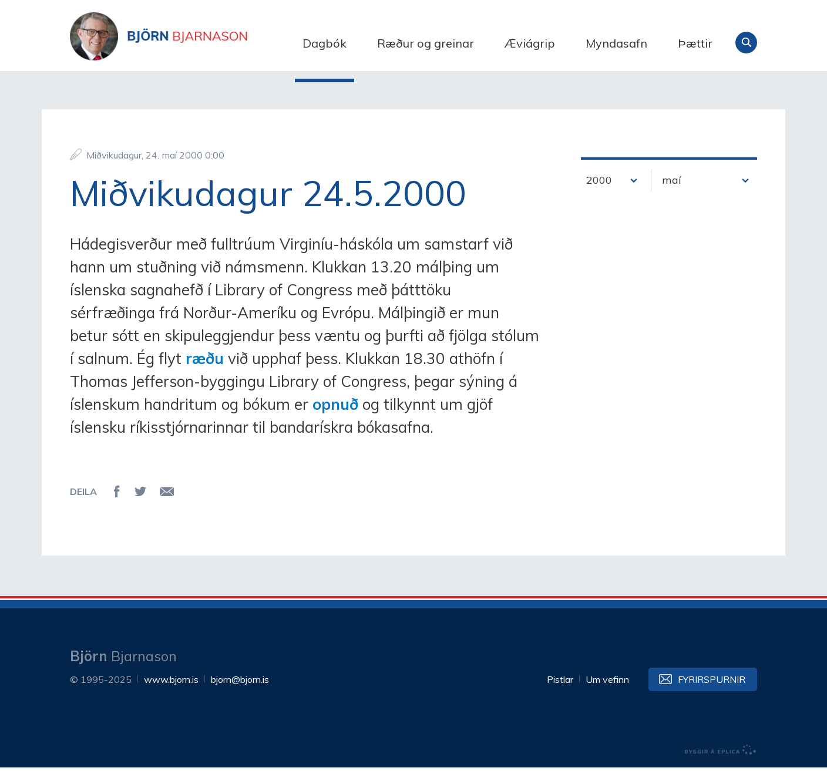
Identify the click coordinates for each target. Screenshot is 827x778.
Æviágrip (530, 43)
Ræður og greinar (425, 43)
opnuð (335, 415)
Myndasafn (616, 43)
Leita (746, 42)
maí (671, 191)
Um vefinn (607, 690)
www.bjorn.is (171, 690)
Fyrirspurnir (711, 690)
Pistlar (560, 690)
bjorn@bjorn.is (240, 690)
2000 (599, 191)
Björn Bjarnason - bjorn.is (187, 43)
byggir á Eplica (720, 760)
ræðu (205, 369)
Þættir (695, 43)
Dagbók (324, 43)
